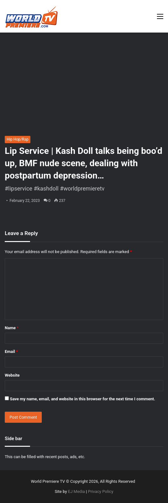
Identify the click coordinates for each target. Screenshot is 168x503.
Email (11, 351)
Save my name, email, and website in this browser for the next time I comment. (82, 399)
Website (12, 375)
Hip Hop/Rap (17, 139)
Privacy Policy (100, 491)
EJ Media (76, 491)
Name (12, 327)
